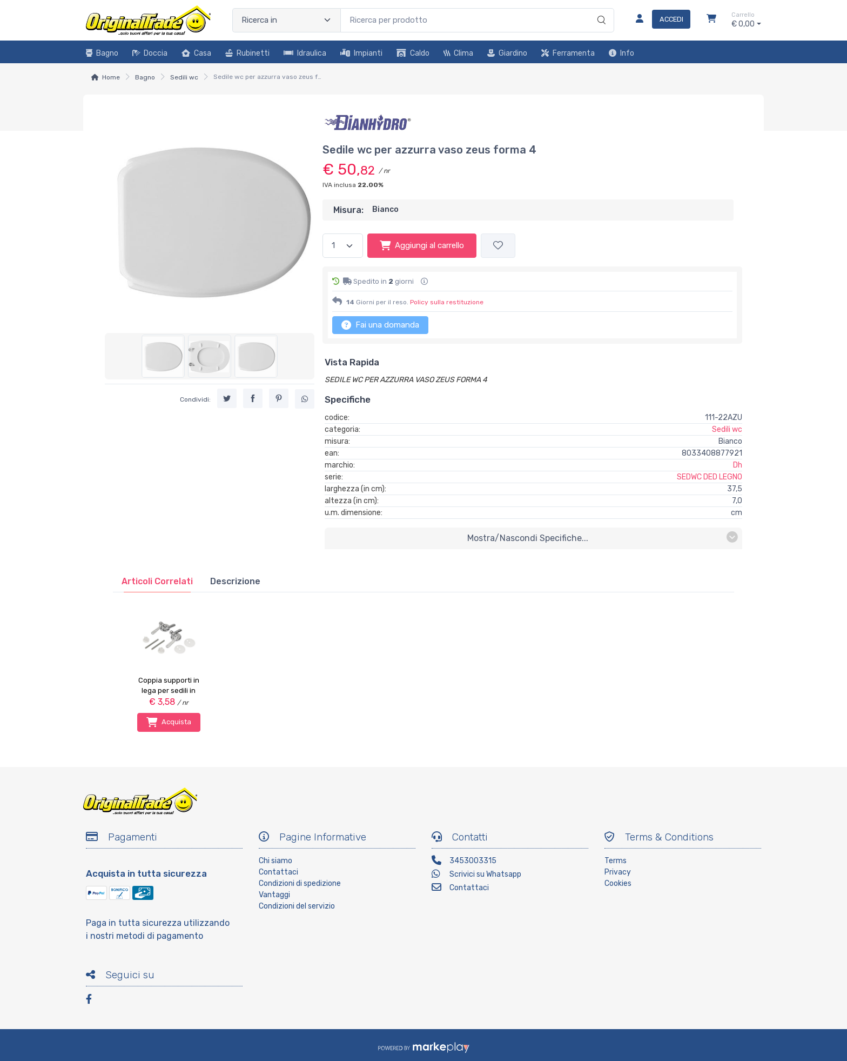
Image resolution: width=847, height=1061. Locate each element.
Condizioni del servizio (297, 906)
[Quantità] (342, 245)
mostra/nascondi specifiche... (602, 537)
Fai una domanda (380, 325)
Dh (737, 465)
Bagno (102, 53)
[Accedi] (658, 20)
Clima (458, 53)
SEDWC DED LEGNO (709, 477)
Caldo (412, 53)
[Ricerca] (600, 9)
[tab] (157, 581)
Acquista (168, 722)
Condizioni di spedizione (300, 883)
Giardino (507, 53)
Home (111, 77)
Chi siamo (275, 860)
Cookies (617, 883)
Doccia (149, 53)
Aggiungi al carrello (422, 245)
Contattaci (278, 872)
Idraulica (305, 53)
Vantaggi (274, 894)
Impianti (361, 53)
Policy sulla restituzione (446, 302)
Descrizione (235, 581)
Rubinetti (247, 53)
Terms (615, 860)
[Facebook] (94, 1000)
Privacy (617, 872)
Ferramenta (568, 53)
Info (621, 53)
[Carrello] (711, 20)
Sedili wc (184, 77)
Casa (196, 53)
